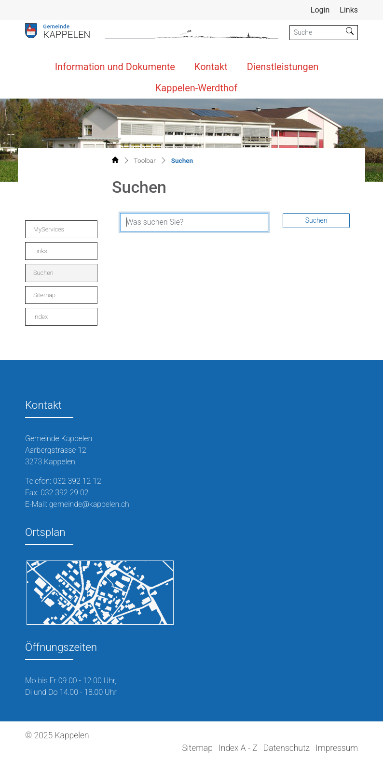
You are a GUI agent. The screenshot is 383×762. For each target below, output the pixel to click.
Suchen (54, 275)
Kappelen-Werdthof (196, 88)
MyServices (48, 229)
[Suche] (315, 32)
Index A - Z (238, 748)
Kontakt (211, 66)
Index (40, 316)
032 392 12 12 (77, 481)
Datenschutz (286, 748)
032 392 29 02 (65, 492)
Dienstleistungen (283, 66)
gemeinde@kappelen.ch (89, 504)
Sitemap (44, 295)
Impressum (336, 748)
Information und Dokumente (115, 66)
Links (349, 9)
